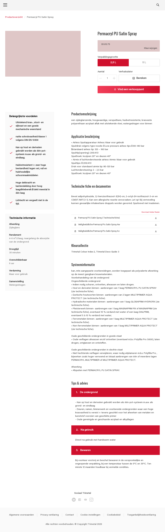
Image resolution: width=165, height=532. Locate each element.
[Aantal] (107, 78)
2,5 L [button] (113, 62)
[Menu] (5, 5)
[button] (156, 218)
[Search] (158, 5)
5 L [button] (144, 62)
